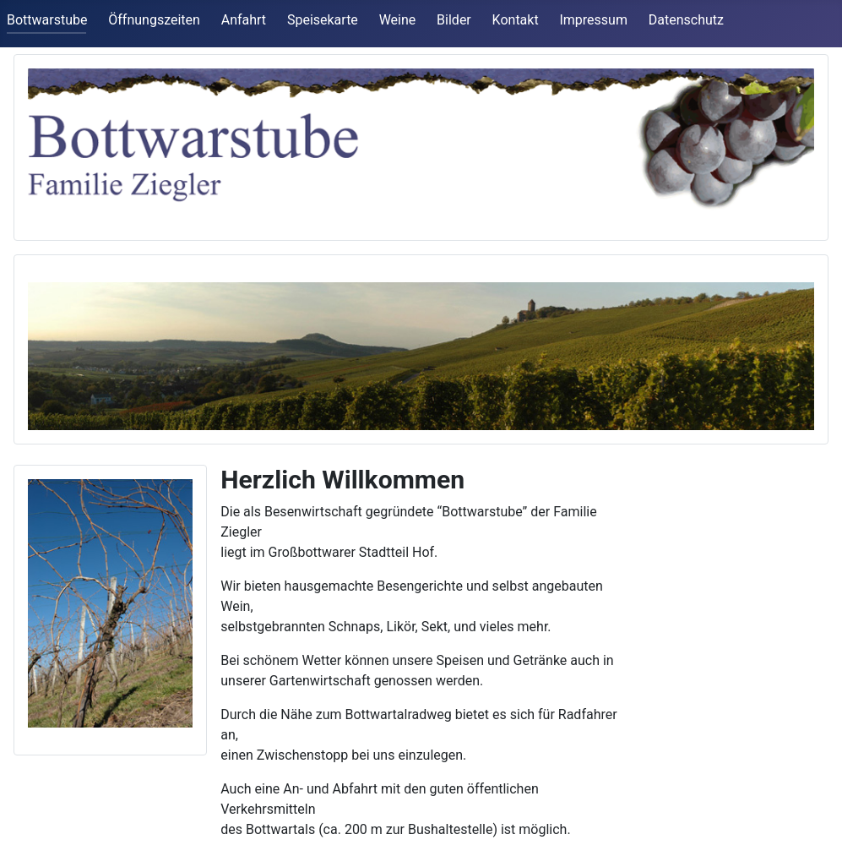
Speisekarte (322, 20)
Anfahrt (243, 20)
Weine (397, 20)
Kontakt (515, 20)
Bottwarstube (47, 20)
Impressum (593, 20)
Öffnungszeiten (154, 20)
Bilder (454, 20)
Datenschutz (686, 20)
